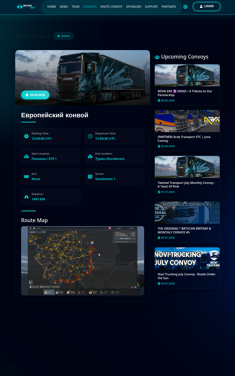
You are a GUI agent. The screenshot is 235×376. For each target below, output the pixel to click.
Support (151, 7)
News (64, 7)
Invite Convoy (111, 7)
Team (75, 7)
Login (207, 6)
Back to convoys (34, 37)
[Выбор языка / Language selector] (185, 7)
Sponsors (133, 7)
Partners (169, 7)
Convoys (90, 7)
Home (51, 7)
